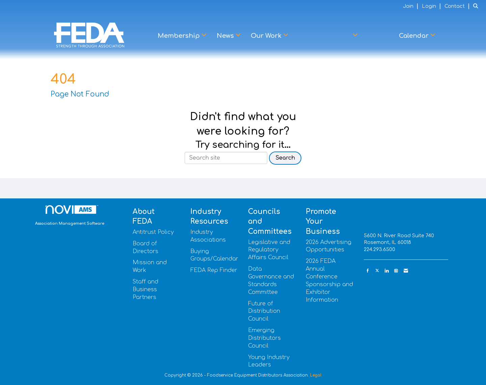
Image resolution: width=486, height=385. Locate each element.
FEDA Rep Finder (213, 270)
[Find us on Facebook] (368, 270)
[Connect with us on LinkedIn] (386, 270)
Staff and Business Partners (145, 289)
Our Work (267, 35)
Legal (316, 375)
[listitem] (411, 6)
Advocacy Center (325, 35)
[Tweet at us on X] (377, 270)
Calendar (414, 35)
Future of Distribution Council (264, 311)
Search (285, 158)
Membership (179, 35)
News (226, 35)
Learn (378, 35)
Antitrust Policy (153, 232)
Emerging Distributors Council (264, 338)
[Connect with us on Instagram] (396, 270)
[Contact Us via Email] (406, 270)
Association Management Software (69, 215)
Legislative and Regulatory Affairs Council (269, 250)
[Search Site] (477, 6)
